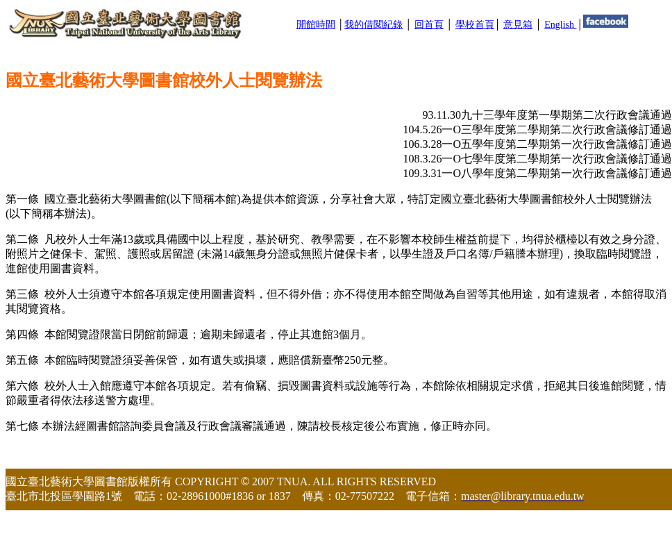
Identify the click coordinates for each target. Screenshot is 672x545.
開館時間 (315, 24)
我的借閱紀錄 (373, 24)
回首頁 (429, 24)
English (560, 24)
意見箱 (517, 24)
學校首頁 (474, 24)
